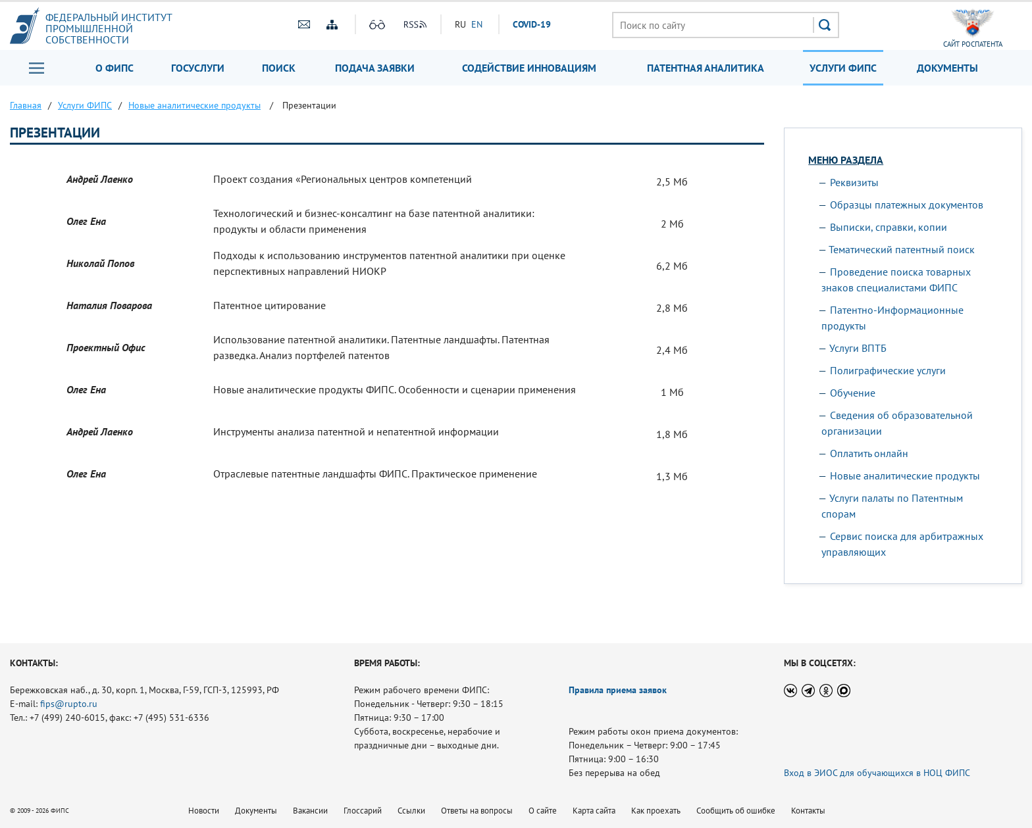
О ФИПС (114, 67)
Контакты (808, 810)
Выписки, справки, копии (888, 226)
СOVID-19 (532, 24)
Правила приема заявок (618, 690)
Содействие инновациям (529, 67)
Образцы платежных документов (906, 204)
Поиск (279, 67)
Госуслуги (197, 67)
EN (476, 24)
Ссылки (411, 810)
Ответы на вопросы (477, 810)
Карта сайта (594, 810)
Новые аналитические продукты (905, 475)
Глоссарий (363, 810)
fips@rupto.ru (68, 704)
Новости (203, 810)
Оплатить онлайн (869, 453)
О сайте (543, 810)
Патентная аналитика (705, 67)
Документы (947, 67)
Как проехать (656, 810)
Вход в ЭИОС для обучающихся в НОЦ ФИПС (877, 773)
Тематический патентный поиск (902, 249)
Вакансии (310, 810)
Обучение (852, 392)
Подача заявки (375, 67)
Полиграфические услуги (888, 370)
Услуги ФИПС (843, 67)
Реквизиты (854, 182)
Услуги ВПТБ (858, 347)
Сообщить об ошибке (735, 810)
